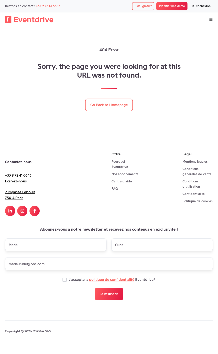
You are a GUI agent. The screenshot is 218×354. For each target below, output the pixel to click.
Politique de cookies (197, 201)
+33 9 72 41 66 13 (48, 6)
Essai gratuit (143, 6)
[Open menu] (211, 19)
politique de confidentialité (111, 279)
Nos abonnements (124, 174)
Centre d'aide (121, 181)
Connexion (201, 6)
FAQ (114, 189)
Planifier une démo (172, 6)
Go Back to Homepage (109, 105)
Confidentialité (193, 194)
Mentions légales (195, 161)
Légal (186, 154)
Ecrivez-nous (16, 181)
